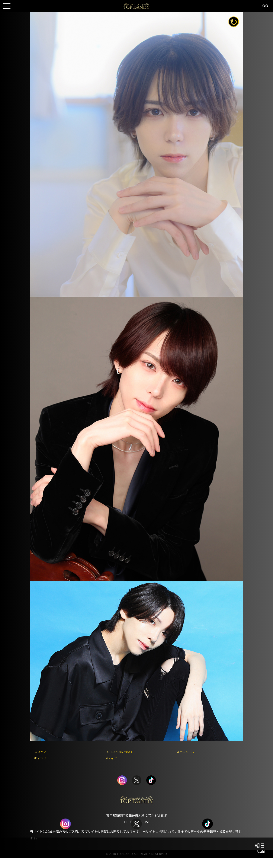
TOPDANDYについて (119, 752)
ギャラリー (41, 758)
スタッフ (40, 752)
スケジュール (185, 752)
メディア (111, 758)
